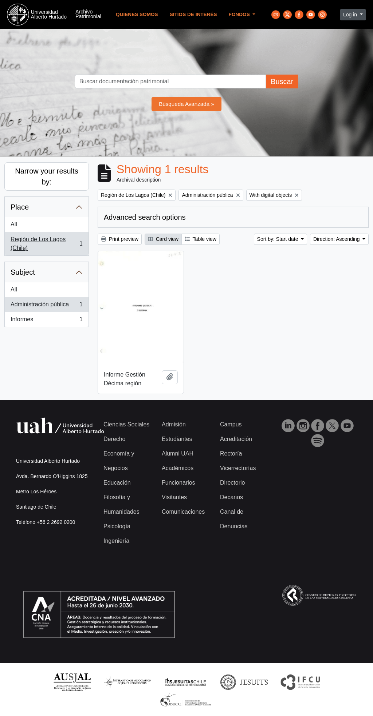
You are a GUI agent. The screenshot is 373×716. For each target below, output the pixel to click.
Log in (350, 14)
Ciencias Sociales (126, 424)
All (14, 224)
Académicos (177, 468)
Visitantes (174, 497)
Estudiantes (177, 439)
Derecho (114, 439)
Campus (231, 424)
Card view (163, 239)
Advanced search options (145, 217)
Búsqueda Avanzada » (186, 104)
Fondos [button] (240, 14)
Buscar (282, 81)
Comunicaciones (183, 512)
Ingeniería (116, 541)
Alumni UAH (177, 453)
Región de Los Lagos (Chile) (46, 243)
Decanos (231, 497)
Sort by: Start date (278, 239)
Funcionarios (178, 483)
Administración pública (46, 306)
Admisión (174, 424)
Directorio (232, 483)
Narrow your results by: (46, 176)
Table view (200, 239)
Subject (23, 272)
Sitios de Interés (193, 14)
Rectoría (231, 453)
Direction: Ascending (337, 239)
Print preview (119, 239)
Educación (117, 483)
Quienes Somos (137, 14)
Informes (46, 321)
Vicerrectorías (238, 468)
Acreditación (236, 439)
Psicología (116, 526)
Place (20, 207)
